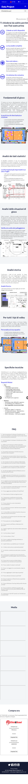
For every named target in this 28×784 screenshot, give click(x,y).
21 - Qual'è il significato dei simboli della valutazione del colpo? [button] (14, 529)
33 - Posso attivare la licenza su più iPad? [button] (11, 575)
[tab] (14, 435)
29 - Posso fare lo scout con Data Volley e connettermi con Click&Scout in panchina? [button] (11, 561)
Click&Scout (6, 11)
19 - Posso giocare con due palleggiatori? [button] (11, 521)
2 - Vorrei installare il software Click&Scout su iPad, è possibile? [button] (13, 441)
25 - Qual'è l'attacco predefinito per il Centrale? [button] (12, 544)
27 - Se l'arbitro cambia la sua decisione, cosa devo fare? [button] (13, 551)
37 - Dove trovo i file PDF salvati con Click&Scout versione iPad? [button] (13, 594)
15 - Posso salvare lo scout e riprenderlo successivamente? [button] (11, 503)
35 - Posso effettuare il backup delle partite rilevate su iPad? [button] (13, 584)
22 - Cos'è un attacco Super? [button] (8, 533)
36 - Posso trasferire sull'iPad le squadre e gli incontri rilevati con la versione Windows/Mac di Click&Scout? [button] (13, 589)
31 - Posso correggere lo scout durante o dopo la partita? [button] (13, 568)
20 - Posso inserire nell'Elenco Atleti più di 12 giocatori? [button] (12, 524)
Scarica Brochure (22, 19)
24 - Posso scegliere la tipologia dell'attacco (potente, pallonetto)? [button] (12, 540)
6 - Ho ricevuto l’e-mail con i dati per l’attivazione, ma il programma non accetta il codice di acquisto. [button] (13, 462)
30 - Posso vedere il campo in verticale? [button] (10, 565)
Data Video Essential (17, 82)
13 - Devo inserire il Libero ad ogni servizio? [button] (11, 494)
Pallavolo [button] (4, 1)
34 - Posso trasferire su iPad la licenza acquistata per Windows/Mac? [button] (13, 579)
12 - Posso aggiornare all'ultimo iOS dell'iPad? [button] (12, 491)
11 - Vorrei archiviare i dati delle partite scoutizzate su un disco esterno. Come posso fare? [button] (13, 487)
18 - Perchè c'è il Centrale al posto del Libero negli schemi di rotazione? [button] (13, 517)
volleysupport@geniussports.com (18, 772)
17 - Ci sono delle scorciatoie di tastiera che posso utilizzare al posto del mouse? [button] (13, 512)
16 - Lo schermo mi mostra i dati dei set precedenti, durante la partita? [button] (13, 508)
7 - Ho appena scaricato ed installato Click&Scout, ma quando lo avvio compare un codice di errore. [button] (13, 467)
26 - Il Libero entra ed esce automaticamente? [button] (12, 547)
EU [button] (20, 2)
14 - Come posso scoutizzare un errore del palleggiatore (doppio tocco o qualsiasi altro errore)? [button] (12, 499)
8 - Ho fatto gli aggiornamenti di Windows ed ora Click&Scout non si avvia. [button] (13, 471)
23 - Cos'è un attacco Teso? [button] (8, 536)
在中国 (12, 1)
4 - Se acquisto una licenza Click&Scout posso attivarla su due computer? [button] (12, 452)
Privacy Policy (14, 768)
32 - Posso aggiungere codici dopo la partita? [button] (12, 572)
